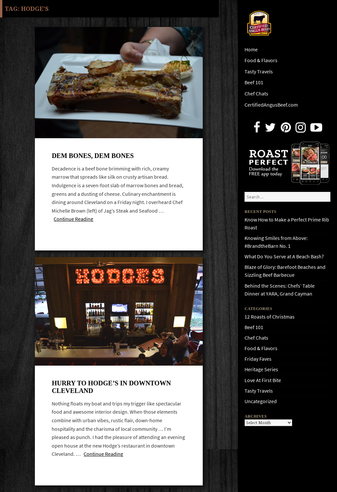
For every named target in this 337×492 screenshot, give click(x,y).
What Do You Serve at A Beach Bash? (284, 256)
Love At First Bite (263, 380)
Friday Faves (258, 358)
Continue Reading (73, 219)
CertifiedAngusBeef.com (271, 104)
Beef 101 (254, 82)
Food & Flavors (261, 60)
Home (251, 49)
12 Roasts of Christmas (270, 316)
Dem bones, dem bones (93, 155)
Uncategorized (261, 401)
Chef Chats (256, 93)
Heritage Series (261, 369)
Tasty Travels (259, 71)
